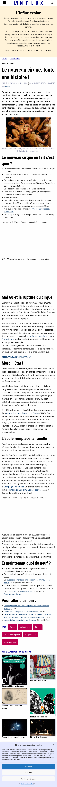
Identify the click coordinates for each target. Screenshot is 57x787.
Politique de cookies (27, 784)
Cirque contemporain (12, 634)
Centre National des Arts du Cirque (22, 413)
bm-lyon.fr (47, 50)
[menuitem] (6, 58)
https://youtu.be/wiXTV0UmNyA (16, 356)
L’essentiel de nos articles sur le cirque (20, 620)
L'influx (4, 59)
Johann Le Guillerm (18, 489)
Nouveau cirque (10, 642)
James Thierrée (26, 591)
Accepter (28, 766)
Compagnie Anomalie (14, 486)
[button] (54, 745)
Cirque (12, 627)
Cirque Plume (8, 339)
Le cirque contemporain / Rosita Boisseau (21, 611)
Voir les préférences (28, 779)
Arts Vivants (25, 627)
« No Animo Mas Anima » (39, 336)
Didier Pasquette (35, 489)
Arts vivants (15, 59)
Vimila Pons (11, 591)
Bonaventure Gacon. (12, 594)
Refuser (28, 773)
